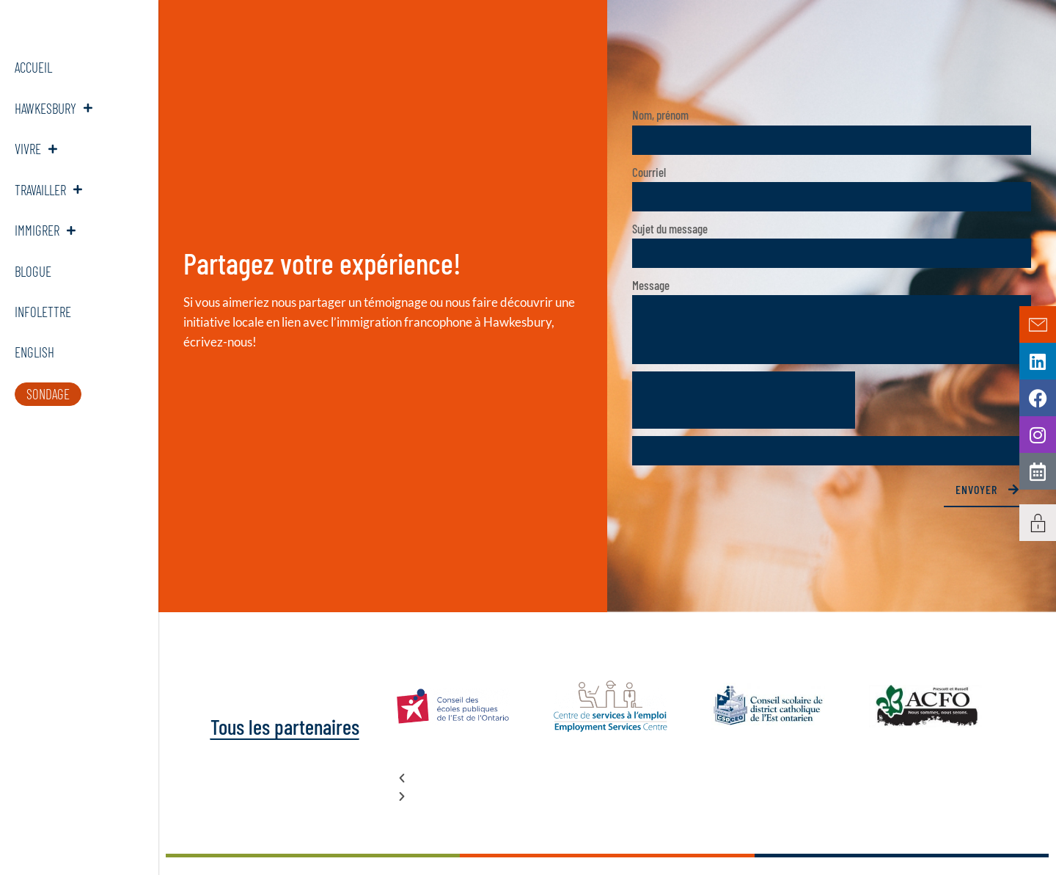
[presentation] (743, 400)
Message (651, 284)
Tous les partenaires (280, 726)
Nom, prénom (660, 114)
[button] (689, 778)
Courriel (649, 171)
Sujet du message (670, 228)
